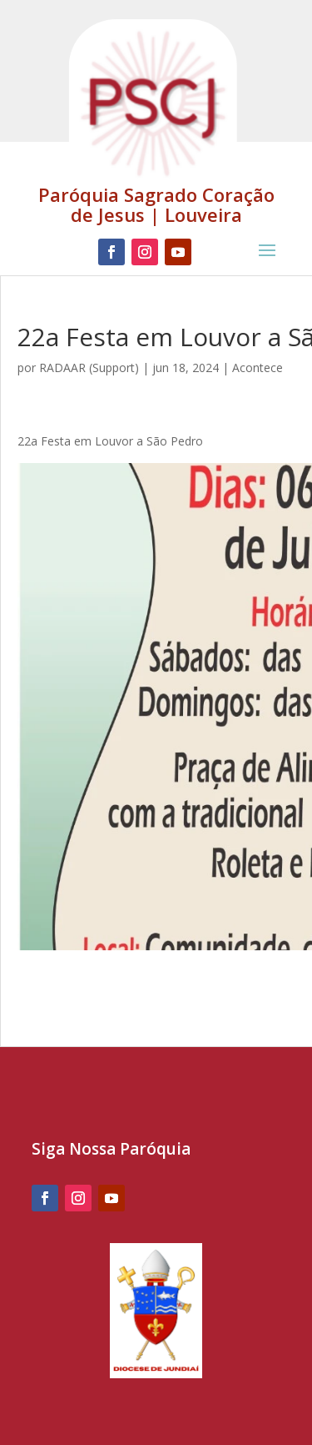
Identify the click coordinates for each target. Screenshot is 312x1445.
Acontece (257, 367)
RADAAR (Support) (89, 367)
